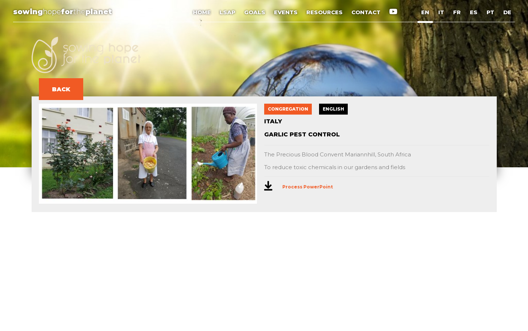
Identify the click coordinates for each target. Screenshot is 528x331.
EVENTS (286, 12)
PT (490, 12)
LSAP (228, 12)
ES (473, 12)
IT (441, 12)
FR (457, 12)
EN (425, 12)
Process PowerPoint (307, 187)
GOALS (255, 12)
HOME (202, 12)
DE (507, 12)
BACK (61, 89)
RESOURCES (325, 12)
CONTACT (366, 12)
